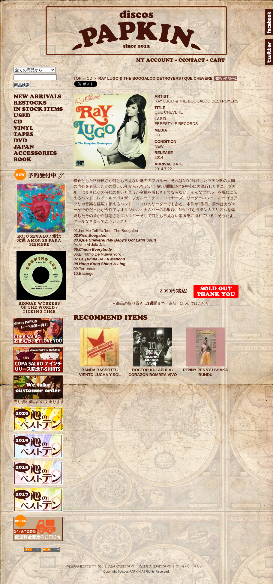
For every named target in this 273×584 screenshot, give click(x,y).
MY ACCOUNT (156, 60)
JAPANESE (34, 147)
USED (34, 115)
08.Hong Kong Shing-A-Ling (99, 264)
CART (217, 60)
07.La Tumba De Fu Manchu (99, 259)
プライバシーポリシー (191, 566)
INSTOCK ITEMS (38, 109)
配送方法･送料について (155, 566)
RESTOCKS (34, 103)
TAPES (24, 134)
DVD (20, 140)
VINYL (24, 128)
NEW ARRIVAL (38, 96)
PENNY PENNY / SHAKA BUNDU (205, 372)
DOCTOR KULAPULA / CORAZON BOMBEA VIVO (152, 372)
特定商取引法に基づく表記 (85, 566)
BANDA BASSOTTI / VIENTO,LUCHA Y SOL (100, 372)
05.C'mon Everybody (93, 249)
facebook (269, 22)
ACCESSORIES (35, 153)
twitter (269, 52)
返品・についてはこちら (188, 303)
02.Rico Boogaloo (90, 235)
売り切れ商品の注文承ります (39, 399)
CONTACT (193, 60)
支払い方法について (121, 566)
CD (18, 122)
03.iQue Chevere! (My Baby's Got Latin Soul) (115, 240)
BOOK (23, 159)
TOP (78, 78)
